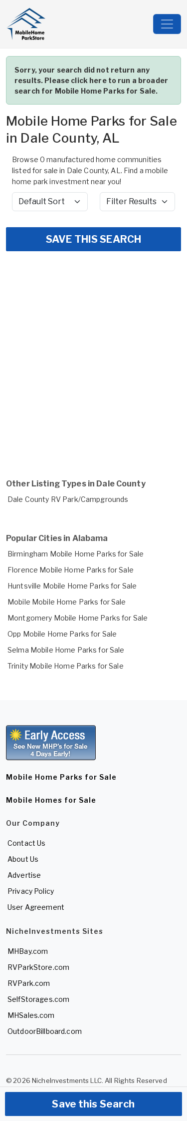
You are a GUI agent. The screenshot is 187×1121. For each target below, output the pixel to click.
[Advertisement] (93, 357)
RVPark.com (28, 983)
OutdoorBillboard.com (44, 1031)
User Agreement (35, 907)
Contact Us (26, 843)
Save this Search (93, 1104)
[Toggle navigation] (167, 24)
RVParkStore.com (38, 967)
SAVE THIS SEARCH (93, 239)
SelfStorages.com (38, 999)
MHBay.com (27, 951)
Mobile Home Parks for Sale (61, 777)
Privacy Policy (30, 891)
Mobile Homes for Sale (51, 800)
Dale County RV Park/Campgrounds (67, 499)
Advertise (24, 875)
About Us (22, 859)
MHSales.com (31, 1015)
